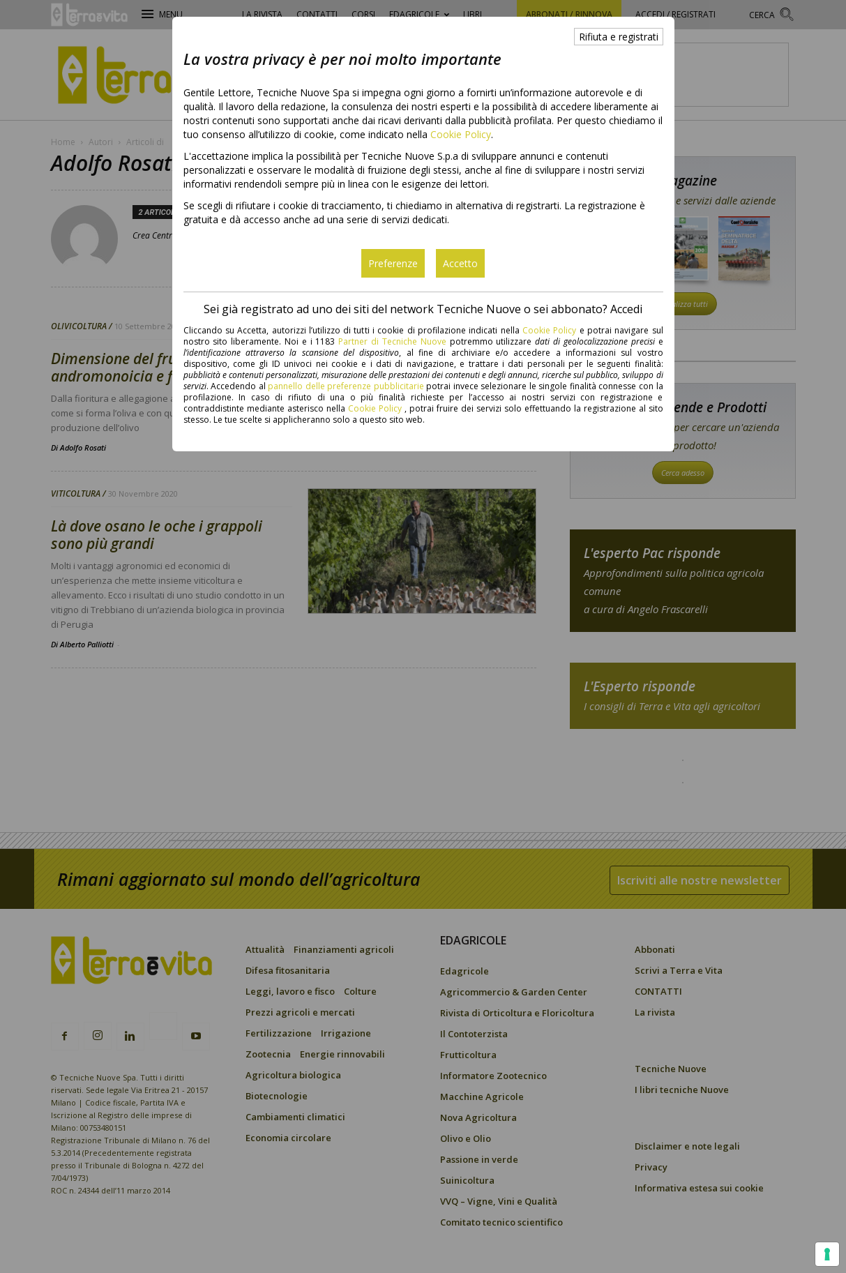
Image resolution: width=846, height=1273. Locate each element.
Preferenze (393, 263)
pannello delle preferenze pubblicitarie (346, 386)
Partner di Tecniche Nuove (393, 341)
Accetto (460, 263)
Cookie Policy (460, 134)
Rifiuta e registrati (618, 36)
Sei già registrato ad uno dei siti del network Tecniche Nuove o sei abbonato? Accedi (423, 309)
